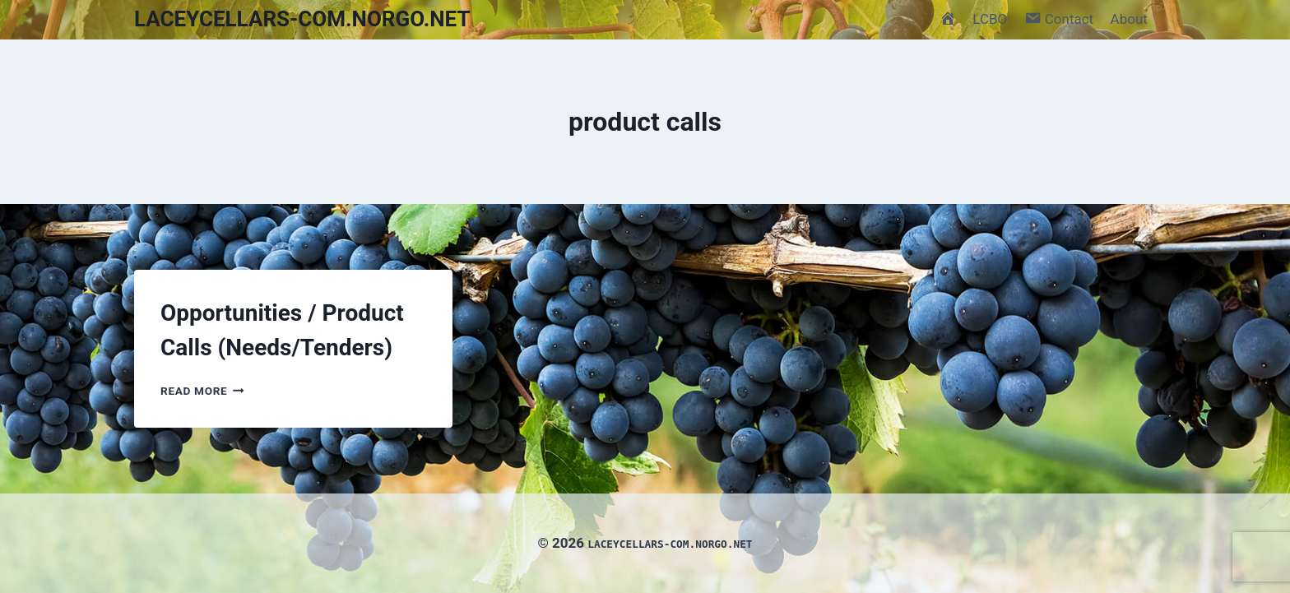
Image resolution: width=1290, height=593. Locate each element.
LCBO (989, 19)
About (1129, 19)
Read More (202, 390)
